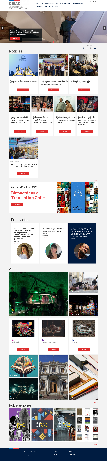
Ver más (23, 90)
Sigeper (74, 1)
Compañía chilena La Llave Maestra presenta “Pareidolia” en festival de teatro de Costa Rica (20, 119)
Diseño (75, 342)
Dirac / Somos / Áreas (47, 3)
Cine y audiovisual (49, 342)
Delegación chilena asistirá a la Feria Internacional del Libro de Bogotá (23, 165)
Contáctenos (86, 1)
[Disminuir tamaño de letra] (92, 1)
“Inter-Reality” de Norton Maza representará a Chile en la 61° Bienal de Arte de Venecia (24, 33)
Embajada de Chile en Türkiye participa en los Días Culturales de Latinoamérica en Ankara (42, 119)
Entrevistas (39, 6)
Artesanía (15, 342)
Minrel (71, 1)
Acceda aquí (17, 204)
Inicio (37, 3)
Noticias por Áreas (77, 3)
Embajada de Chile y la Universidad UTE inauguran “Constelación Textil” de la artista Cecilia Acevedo (87, 120)
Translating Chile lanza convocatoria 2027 (23, 82)
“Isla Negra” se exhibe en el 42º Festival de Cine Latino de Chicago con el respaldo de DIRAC (65, 119)
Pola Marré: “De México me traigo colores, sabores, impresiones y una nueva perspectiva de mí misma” (53, 231)
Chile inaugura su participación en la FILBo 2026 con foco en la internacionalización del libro (54, 83)
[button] (53, 42)
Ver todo (96, 180)
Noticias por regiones (62, 3)
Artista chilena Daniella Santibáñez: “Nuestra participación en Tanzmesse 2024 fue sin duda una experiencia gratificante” (24, 234)
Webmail (80, 1)
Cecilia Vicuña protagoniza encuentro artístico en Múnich (82, 82)
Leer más (15, 38)
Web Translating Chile (51, 6)
